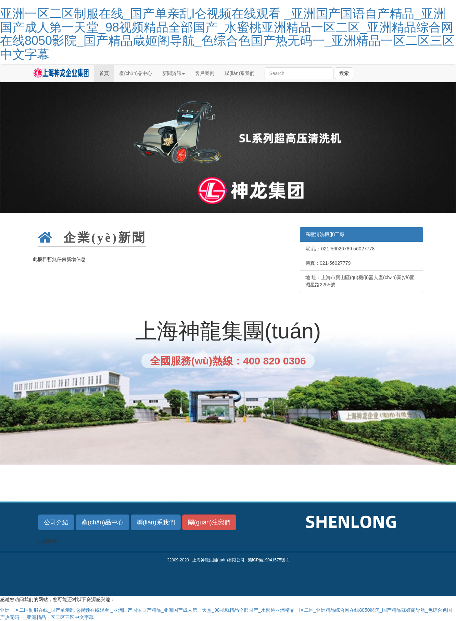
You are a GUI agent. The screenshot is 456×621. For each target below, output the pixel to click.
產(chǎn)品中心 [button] (102, 522)
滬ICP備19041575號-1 (268, 560)
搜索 (344, 73)
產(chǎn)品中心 (135, 73)
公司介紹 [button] (56, 522)
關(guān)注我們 (209, 522)
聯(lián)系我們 (239, 73)
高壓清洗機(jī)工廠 (324, 234)
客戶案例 (204, 73)
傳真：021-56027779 (328, 263)
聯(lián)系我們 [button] (156, 522)
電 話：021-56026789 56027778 (340, 248)
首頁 (104, 73)
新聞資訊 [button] (173, 73)
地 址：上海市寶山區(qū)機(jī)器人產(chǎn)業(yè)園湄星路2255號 (360, 281)
